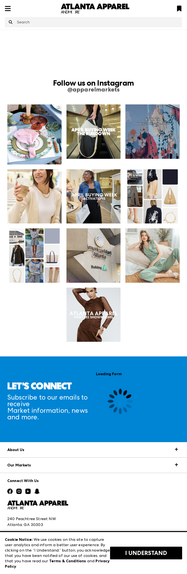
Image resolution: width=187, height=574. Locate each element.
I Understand (146, 553)
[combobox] (93, 22)
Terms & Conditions (67, 561)
